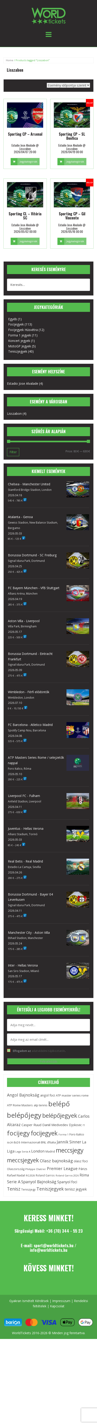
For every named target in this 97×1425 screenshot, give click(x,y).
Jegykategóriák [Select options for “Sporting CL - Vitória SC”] (28, 241)
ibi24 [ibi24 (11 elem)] (10, 1142)
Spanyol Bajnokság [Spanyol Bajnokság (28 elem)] (38, 1181)
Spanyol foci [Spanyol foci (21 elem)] (67, 1181)
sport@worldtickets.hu (53, 1245)
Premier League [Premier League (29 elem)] (62, 1168)
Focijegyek (16, 324)
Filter (13, 452)
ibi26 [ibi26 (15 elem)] (17, 1142)
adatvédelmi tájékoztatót (48, 1051)
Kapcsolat (57, 1306)
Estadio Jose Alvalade (22, 383)
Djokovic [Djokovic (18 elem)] (75, 1124)
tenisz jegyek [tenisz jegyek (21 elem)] (76, 1189)
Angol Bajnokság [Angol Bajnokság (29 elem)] (23, 1095)
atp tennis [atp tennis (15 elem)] (40, 1105)
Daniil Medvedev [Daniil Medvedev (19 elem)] (55, 1124)
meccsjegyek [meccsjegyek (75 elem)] (23, 1160)
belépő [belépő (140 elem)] (59, 1103)
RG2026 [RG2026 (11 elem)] (30, 1175)
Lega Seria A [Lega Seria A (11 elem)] (22, 1151)
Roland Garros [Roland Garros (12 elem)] (45, 1175)
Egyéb (12, 319)
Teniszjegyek (17, 351)
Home (9, 60)
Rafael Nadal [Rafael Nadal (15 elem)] (16, 1175)
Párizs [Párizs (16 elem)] (82, 1169)
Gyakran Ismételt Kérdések (29, 1301)
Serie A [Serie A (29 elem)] (13, 1181)
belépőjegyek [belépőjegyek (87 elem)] (59, 1116)
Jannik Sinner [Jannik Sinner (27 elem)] (69, 1142)
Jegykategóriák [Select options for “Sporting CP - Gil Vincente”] (75, 241)
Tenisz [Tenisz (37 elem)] (13, 1189)
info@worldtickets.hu (48, 1250)
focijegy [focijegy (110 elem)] (18, 1133)
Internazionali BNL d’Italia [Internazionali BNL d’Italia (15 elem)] (38, 1142)
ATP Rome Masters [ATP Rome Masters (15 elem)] (20, 1105)
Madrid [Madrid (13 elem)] (50, 1151)
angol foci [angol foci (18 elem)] (47, 1095)
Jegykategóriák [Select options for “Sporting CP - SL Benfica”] (75, 161)
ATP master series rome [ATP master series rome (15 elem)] (72, 1095)
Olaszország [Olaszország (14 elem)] (15, 1169)
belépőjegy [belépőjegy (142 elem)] (24, 1115)
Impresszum (61, 1301)
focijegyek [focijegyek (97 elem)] (44, 1133)
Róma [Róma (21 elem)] (84, 1175)
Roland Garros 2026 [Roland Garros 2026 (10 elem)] (67, 1175)
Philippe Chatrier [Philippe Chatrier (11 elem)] (35, 1169)
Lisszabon (14, 413)
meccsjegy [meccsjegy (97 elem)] (69, 1150)
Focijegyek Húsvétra (23, 330)
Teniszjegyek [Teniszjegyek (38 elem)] (50, 1189)
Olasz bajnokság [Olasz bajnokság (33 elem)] (56, 1161)
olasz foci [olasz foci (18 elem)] (81, 1161)
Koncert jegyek (19, 340)
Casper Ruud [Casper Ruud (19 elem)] (31, 1124)
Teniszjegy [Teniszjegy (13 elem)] (28, 1189)
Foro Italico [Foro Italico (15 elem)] (76, 1134)
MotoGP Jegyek (19, 346)
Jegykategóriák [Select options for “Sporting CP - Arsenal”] (28, 161)
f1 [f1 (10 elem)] (84, 1125)
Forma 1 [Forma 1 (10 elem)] (64, 1134)
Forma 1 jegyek (19, 335)
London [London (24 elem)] (38, 1151)
